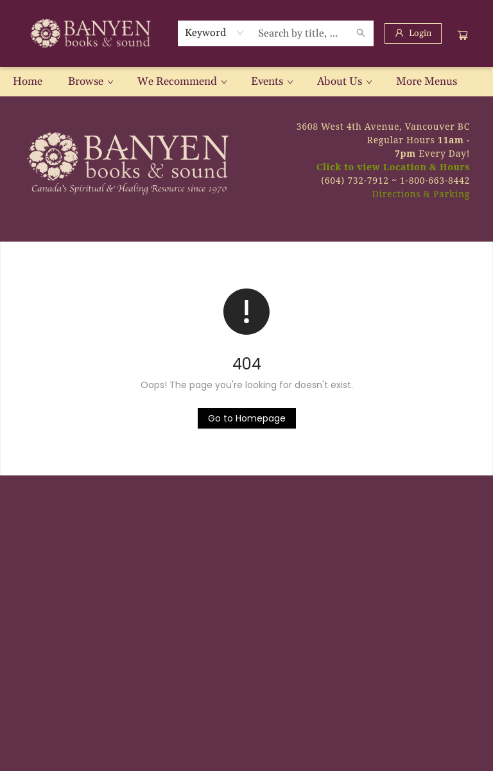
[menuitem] (27, 81)
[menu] (246, 81)
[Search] (361, 33)
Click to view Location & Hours (393, 167)
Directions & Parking (421, 194)
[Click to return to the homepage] (247, 418)
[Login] (413, 33)
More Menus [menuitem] (426, 82)
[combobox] (215, 33)
